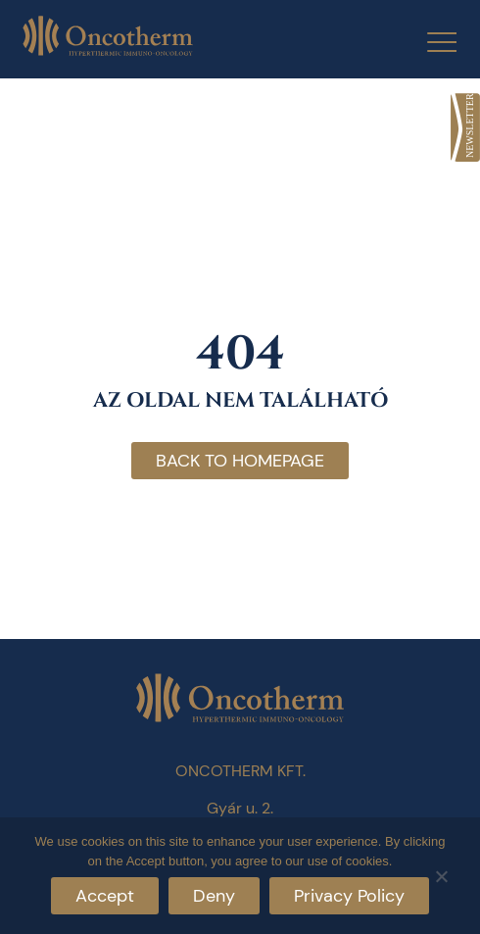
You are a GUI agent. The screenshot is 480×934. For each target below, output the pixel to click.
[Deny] (440, 873)
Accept (104, 896)
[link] (465, 127)
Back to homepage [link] (240, 460)
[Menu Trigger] (429, 42)
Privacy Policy (349, 896)
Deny (214, 896)
